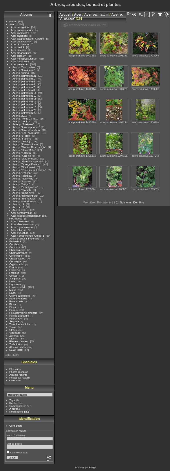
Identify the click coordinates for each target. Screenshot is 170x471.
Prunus (13, 309)
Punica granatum (19, 315)
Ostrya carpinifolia (19, 295)
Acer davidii (17, 47)
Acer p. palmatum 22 (25, 112)
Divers (13, 338)
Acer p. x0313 (21, 209)
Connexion (15, 425)
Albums (26, 14)
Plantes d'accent (18, 341)
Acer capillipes (19, 35)
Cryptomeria (16, 264)
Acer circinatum (20, 44)
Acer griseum (18, 55)
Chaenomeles (17, 249)
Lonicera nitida (17, 287)
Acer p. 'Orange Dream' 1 (27, 164)
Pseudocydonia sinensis (23, 312)
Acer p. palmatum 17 (25, 101)
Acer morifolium (20, 61)
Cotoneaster (16, 255)
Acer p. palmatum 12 (25, 95)
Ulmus (13, 329)
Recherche (15, 403)
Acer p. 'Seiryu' (21, 184)
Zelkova (13, 335)
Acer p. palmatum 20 (25, 110)
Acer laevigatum (20, 27)
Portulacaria (16, 301)
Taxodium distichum (20, 324)
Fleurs (13, 21)
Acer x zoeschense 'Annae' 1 (27, 235)
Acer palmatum (19, 64)
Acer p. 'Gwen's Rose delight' (29, 147)
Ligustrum (15, 284)
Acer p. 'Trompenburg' (25, 195)
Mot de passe (14, 443)
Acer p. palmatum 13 (25, 98)
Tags (12, 400)
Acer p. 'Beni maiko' (24, 67)
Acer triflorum (18, 229)
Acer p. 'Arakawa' (23, 124)
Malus (12, 289)
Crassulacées (17, 258)
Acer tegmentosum (22, 227)
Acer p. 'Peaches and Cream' (29, 169)
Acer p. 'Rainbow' (23, 175)
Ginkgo (13, 275)
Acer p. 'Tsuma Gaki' (24, 198)
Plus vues (15, 369)
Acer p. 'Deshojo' (22, 141)
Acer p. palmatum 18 (25, 104)
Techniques (16, 344)
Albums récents (18, 374)
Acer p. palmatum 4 (24, 81)
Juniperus (15, 278)
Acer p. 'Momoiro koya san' (28, 161)
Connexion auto (17, 452)
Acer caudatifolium (21, 41)
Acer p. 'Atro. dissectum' (26, 130)
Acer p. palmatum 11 (25, 92)
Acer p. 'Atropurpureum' (26, 127)
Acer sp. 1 (18, 204)
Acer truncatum (20, 232)
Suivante (125, 202)
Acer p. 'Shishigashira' (25, 187)
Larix (12, 281)
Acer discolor (18, 50)
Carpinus (14, 247)
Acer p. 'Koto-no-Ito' (24, 155)
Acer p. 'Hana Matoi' (24, 150)
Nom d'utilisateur (16, 435)
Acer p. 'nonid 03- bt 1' (25, 118)
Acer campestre (20, 32)
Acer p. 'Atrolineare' (24, 70)
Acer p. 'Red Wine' (23, 178)
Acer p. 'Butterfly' (22, 138)
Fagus (13, 267)
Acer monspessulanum (24, 58)
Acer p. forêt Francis (24, 201)
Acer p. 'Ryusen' (22, 181)
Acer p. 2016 (20, 115)
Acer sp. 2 (18, 207)
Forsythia (14, 269)
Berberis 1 (15, 241)
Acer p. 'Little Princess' (25, 158)
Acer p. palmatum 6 (24, 84)
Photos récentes (18, 371)
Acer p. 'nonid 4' (22, 121)
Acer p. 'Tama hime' (24, 192)
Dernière (138, 202)
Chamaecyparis (18, 252)
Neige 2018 (16, 349)
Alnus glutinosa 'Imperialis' (24, 238)
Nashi (12, 292)
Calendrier (15, 380)
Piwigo (92, 467)
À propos (14, 408)
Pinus (12, 307)
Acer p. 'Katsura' (22, 152)
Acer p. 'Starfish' (22, 189)
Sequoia (14, 321)
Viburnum (14, 332)
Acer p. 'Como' (21, 72)
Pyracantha (16, 318)
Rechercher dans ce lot (87, 25)
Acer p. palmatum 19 (25, 107)
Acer (12, 24)
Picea (12, 304)
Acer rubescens (20, 221)
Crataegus (15, 261)
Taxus (12, 327)
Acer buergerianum (22, 30)
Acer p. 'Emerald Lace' (25, 144)
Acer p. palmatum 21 (25, 75)
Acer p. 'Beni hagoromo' (26, 132)
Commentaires (17, 405)
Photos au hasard (19, 377)
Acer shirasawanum (22, 224)
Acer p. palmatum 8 (24, 90)
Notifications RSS (19, 411)
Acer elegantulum (21, 52)
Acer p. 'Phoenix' (22, 172)
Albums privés (17, 347)
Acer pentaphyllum (21, 212)
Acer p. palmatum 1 (24, 78)
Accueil (65, 14)
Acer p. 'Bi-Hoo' (21, 135)
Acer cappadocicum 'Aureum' (27, 38)
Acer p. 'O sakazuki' (24, 167)
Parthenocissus (18, 298)
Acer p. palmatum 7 (24, 87)
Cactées (14, 244)
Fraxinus (14, 272)
